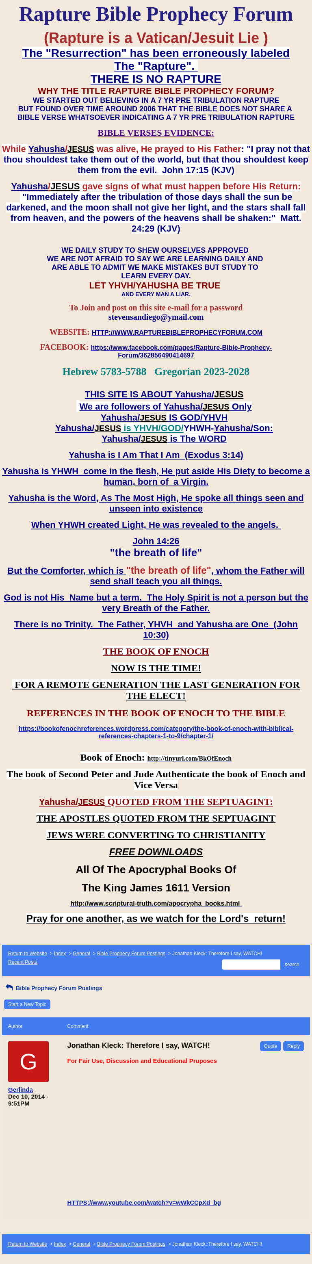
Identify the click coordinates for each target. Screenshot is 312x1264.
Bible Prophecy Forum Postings (131, 953)
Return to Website (27, 953)
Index (60, 953)
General (81, 953)
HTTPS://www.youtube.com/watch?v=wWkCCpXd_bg (144, 1202)
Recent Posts (22, 962)
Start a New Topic (27, 1004)
